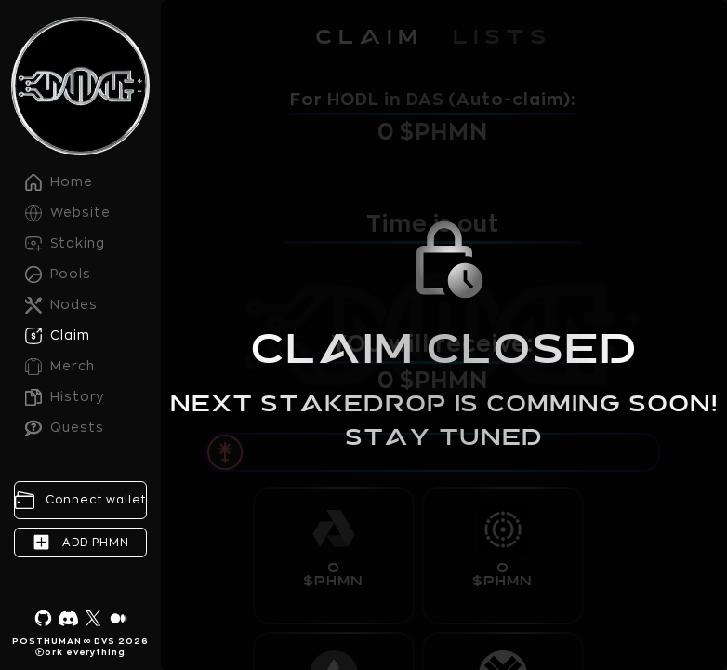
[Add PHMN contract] (80, 542)
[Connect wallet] (80, 500)
